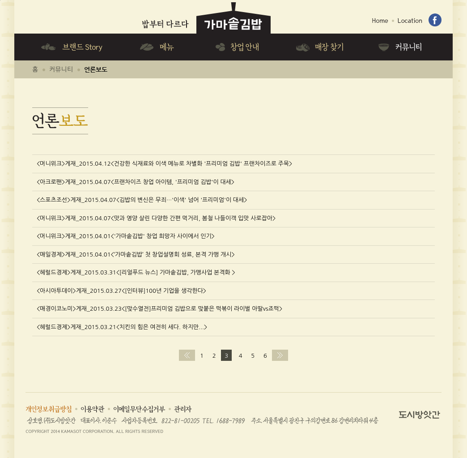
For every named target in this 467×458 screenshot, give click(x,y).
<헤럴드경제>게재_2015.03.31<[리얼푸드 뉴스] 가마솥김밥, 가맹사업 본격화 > (136, 272)
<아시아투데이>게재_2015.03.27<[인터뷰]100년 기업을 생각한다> (121, 291)
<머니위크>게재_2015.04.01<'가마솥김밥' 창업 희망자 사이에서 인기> (126, 236)
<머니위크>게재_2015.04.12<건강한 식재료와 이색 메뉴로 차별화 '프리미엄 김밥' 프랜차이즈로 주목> (164, 164)
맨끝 (280, 355)
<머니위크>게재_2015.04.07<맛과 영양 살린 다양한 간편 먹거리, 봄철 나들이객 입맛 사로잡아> (156, 218)
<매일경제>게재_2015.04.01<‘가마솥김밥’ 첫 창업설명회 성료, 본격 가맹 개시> (136, 254)
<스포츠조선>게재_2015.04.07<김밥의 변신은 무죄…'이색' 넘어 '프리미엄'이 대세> (142, 200)
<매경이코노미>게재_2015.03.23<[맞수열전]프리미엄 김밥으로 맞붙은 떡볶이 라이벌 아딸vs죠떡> (159, 309)
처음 (187, 355)
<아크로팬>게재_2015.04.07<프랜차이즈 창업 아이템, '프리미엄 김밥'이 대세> (135, 182)
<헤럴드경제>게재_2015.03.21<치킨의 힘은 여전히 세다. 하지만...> (122, 327)
